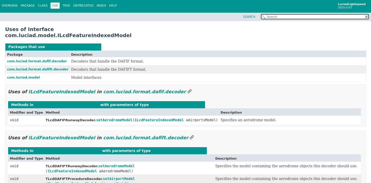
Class (43, 5)
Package (28, 5)
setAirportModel (119, 179)
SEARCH (249, 17)
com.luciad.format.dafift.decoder (38, 69)
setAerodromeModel (114, 120)
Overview (10, 5)
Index (101, 5)
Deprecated (83, 5)
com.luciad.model (23, 77)
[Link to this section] (190, 91)
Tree (66, 5)
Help (113, 5)
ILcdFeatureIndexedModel (72, 47)
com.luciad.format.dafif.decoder (37, 61)
